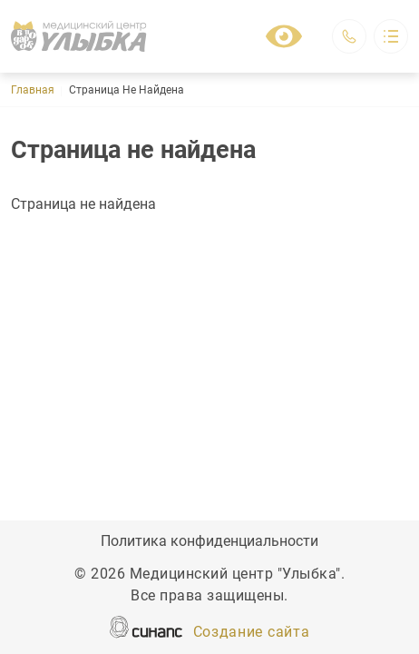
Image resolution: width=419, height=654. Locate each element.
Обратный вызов (349, 36)
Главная (32, 90)
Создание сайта (251, 633)
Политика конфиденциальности (209, 542)
